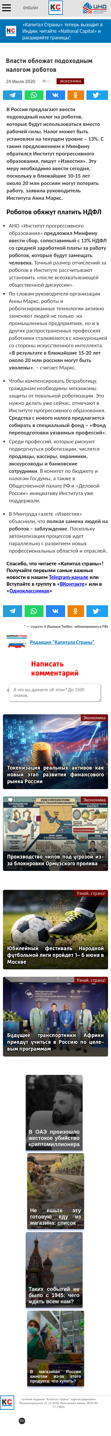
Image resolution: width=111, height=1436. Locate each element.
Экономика (94, 718)
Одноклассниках (29, 590)
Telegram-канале (68, 577)
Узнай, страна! (91, 893)
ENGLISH (30, 7)
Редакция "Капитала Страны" (62, 642)
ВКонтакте (72, 583)
